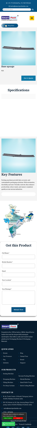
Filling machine (8, 382)
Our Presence (7, 356)
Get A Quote (28, 78)
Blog (21, 353)
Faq (4, 359)
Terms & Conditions (25, 424)
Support (22, 363)
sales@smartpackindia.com (18, 6)
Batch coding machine (27, 385)
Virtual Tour (24, 356)
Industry (6, 363)
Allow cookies (8, 418)
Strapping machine (9, 379)
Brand (22, 359)
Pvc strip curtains (9, 385)
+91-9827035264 (25, 3)
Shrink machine (25, 379)
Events (5, 353)
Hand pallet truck (26, 382)
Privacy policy (20, 416)
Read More (11, 341)
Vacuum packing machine (26, 376)
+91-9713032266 (12, 3)
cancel (18, 418)
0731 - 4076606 (8, 412)
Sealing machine (8, 374)
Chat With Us (8, 424)
